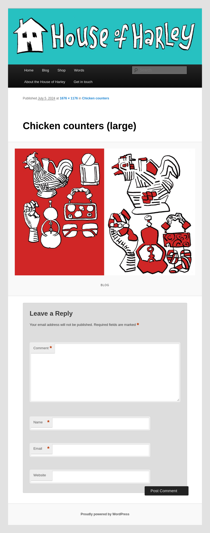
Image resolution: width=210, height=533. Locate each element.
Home (29, 70)
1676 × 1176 (69, 98)
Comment (42, 348)
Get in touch (83, 82)
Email (41, 449)
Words (79, 70)
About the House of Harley (44, 82)
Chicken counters (95, 98)
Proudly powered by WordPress (105, 514)
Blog (45, 70)
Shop (62, 70)
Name (41, 422)
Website (39, 475)
